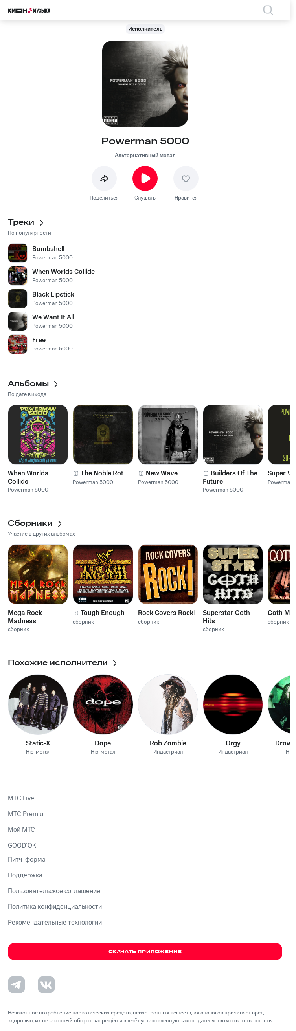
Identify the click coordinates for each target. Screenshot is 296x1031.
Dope (103, 743)
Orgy (233, 743)
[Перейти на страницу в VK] (46, 984)
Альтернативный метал (145, 156)
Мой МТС (21, 830)
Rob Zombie (168, 743)
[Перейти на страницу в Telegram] (16, 984)
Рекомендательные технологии (55, 922)
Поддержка (25, 875)
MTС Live (21, 798)
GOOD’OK (22, 845)
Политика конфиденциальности (55, 907)
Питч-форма (27, 859)
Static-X (38, 743)
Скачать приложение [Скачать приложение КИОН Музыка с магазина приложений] (145, 951)
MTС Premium (28, 814)
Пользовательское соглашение (54, 891)
